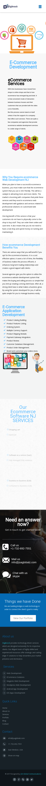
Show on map (13, 755)
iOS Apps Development (16, 693)
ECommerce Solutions (15, 677)
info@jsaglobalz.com (24, 562)
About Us (6, 711)
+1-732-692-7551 (21, 548)
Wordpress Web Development (19, 685)
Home (4, 708)
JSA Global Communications (31, 774)
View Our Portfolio (23, 618)
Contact (5, 724)
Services (5, 714)
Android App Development (17, 689)
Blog (4, 721)
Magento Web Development (18, 681)
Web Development (14, 673)
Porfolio (5, 717)
